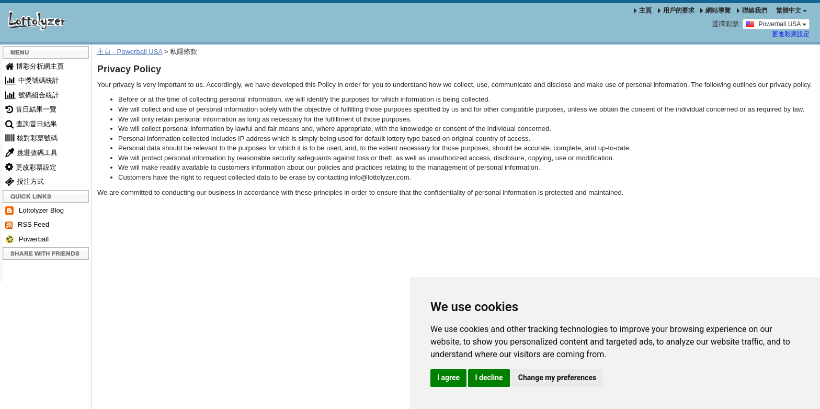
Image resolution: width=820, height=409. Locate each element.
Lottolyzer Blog (34, 210)
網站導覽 (715, 10)
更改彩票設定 (791, 34)
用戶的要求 (676, 10)
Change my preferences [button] (557, 377)
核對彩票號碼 (31, 138)
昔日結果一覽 (30, 109)
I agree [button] (448, 377)
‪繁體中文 (791, 10)
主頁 (643, 10)
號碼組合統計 (32, 95)
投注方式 (24, 181)
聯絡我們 (752, 10)
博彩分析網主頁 (34, 66)
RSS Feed (27, 224)
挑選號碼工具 (31, 153)
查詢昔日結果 (31, 124)
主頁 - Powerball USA (129, 52)
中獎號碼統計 (32, 80)
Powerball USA (776, 23)
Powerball (27, 239)
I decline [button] (489, 377)
